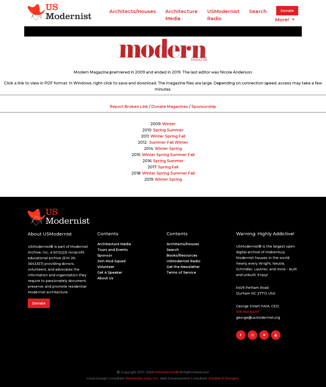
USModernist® (166, 372)
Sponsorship (203, 106)
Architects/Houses (132, 11)
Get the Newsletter (183, 267)
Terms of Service (181, 272)
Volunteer (105, 267)
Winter (169, 124)
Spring (159, 130)
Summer (175, 130)
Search (258, 11)
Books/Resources (182, 255)
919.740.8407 (247, 312)
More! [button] (282, 20)
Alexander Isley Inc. (142, 378)
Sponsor (104, 255)
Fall (182, 136)
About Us (105, 278)
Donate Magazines (169, 106)
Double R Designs (224, 378)
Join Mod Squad (111, 261)
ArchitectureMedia (181, 15)
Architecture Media (114, 244)
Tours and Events (112, 250)
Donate (287, 11)
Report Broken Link (129, 106)
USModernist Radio (223, 15)
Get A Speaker (109, 272)
